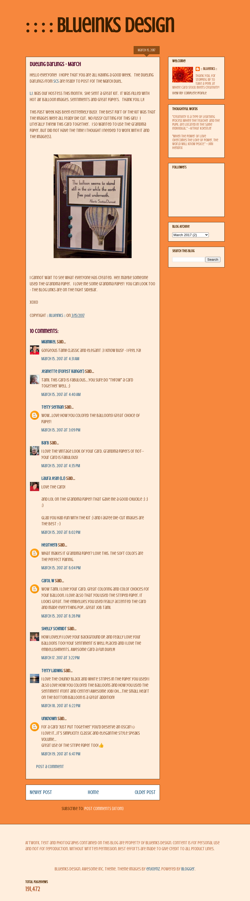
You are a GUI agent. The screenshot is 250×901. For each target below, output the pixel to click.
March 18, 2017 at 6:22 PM (60, 705)
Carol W (47, 580)
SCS (56, 81)
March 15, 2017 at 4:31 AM (60, 358)
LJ (31, 93)
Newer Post (41, 792)
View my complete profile (189, 93)
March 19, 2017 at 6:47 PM (60, 753)
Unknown (49, 718)
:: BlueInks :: (209, 69)
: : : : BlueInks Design (100, 25)
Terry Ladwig (52, 670)
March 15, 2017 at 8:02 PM (60, 532)
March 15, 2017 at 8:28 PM (60, 616)
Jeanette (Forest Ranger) (63, 371)
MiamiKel (48, 341)
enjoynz (153, 869)
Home (93, 792)
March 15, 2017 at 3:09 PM (60, 430)
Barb (45, 443)
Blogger (188, 869)
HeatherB (49, 545)
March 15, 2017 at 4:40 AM (61, 394)
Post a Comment (50, 766)
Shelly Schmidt (54, 628)
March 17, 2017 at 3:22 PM (60, 657)
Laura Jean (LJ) (53, 478)
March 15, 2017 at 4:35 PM (60, 465)
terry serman (52, 407)
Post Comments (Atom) (104, 808)
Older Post (145, 792)
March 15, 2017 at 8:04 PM (61, 567)
